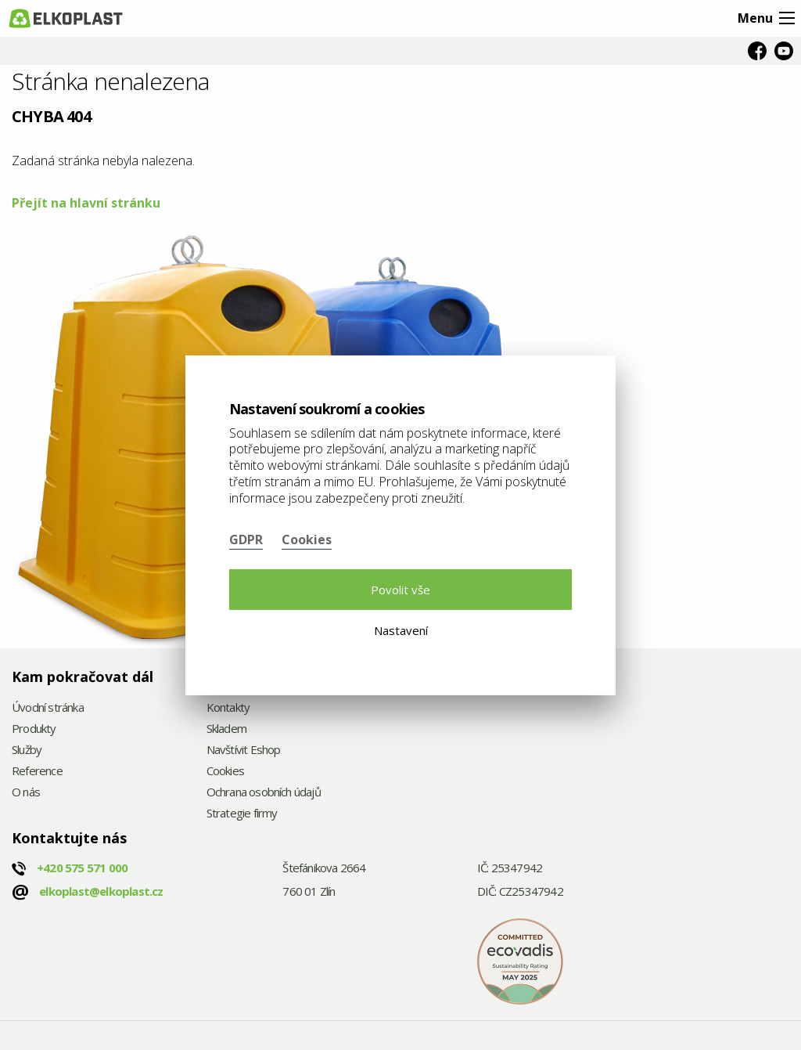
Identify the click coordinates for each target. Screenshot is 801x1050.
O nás (26, 792)
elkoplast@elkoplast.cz (101, 891)
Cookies (225, 771)
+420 (82, 867)
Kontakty (228, 708)
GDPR (246, 539)
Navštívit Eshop (244, 750)
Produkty (34, 729)
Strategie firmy (242, 814)
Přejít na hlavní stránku (86, 202)
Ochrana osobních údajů (264, 792)
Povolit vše (400, 589)
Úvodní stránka (48, 708)
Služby (26, 750)
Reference (37, 771)
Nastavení (401, 630)
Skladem (226, 729)
